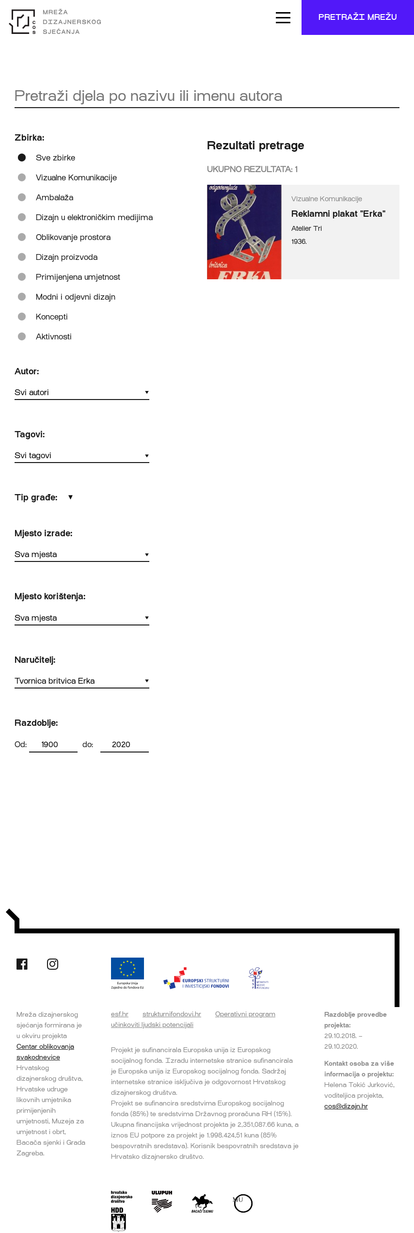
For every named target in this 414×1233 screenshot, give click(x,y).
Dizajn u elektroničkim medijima (94, 217)
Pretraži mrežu (357, 17)
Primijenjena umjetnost (78, 277)
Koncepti (52, 316)
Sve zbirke (55, 157)
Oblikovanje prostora (73, 237)
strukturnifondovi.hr (172, 1014)
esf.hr (119, 1014)
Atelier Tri (306, 228)
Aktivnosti (54, 336)
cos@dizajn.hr (346, 1106)
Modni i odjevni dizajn (75, 297)
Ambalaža (54, 197)
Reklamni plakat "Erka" (338, 213)
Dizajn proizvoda (66, 257)
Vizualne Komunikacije (76, 177)
